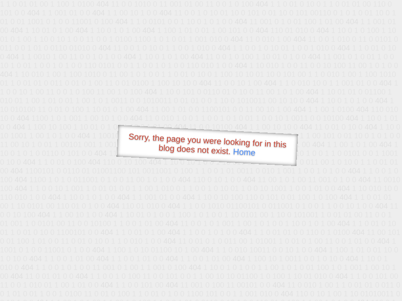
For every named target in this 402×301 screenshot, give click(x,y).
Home (244, 152)
